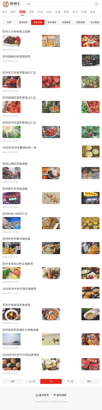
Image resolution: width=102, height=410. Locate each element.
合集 (92, 11)
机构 (49, 11)
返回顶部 (61, 395)
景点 (75, 11)
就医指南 (80, 22)
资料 (31, 11)
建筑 (66, 11)
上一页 (32, 381)
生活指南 (95, 22)
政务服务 (52, 22)
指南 (22, 12)
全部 (9, 22)
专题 (83, 11)
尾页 (89, 381)
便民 (13, 11)
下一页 (70, 381)
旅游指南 (23, 22)
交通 (57, 11)
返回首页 (44, 395)
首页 (4, 11)
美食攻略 (37, 22)
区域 (40, 11)
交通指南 (66, 22)
